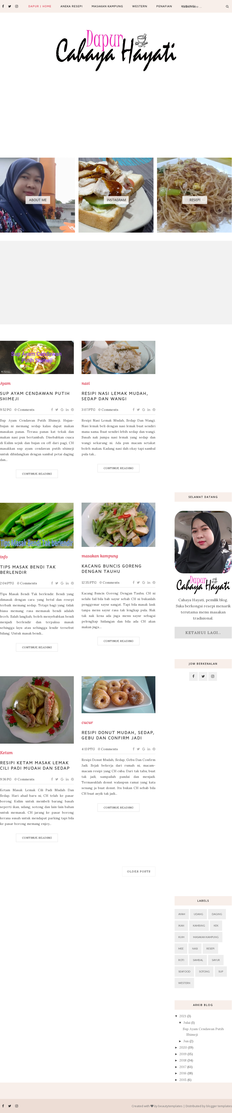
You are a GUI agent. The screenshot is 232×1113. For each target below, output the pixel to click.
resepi (210, 948)
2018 (183, 1060)
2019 (183, 1054)
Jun (186, 1041)
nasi (86, 383)
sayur (216, 959)
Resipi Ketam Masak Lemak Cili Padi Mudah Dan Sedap (35, 765)
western (184, 982)
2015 (183, 1080)
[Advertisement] (113, 108)
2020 (184, 1047)
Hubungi (188, 6)
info (3, 557)
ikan (181, 925)
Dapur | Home (39, 6)
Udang (198, 914)
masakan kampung (100, 556)
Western (139, 6)
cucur (87, 722)
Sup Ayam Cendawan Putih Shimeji (35, 396)
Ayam (5, 383)
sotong (204, 971)
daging (217, 914)
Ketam (6, 752)
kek (216, 925)
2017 (183, 1067)
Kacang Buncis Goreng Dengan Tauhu (112, 569)
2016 (183, 1073)
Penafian (164, 6)
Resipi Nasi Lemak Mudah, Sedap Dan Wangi (115, 396)
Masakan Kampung (107, 6)
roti (181, 959)
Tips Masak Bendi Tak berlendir (28, 569)
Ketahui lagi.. (203, 632)
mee (180, 948)
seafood (184, 971)
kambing (199, 925)
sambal (198, 959)
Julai (187, 1022)
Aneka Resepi (71, 6)
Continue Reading (37, 473)
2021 (183, 1016)
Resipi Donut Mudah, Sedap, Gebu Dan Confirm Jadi (118, 735)
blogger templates (219, 1106)
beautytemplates (170, 1106)
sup (220, 971)
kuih (181, 937)
